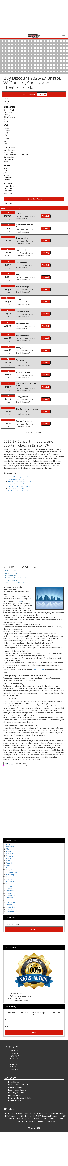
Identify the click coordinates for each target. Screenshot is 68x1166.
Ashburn (9, 860)
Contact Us (14, 1053)
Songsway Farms (11, 580)
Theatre (7, 103)
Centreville (10, 890)
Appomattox (10, 853)
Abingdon (9, 844)
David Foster (8, 159)
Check (8, 900)
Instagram (14, 1055)
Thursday (7, 130)
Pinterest (14, 1069)
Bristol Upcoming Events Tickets (20, 476)
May (5, 168)
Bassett (9, 867)
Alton (8, 849)
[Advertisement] (32, 16)
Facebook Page (39, 669)
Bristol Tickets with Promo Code (20, 481)
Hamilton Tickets (15, 1087)
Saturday (7, 135)
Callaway (9, 886)
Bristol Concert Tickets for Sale (19, 486)
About (7, 1113)
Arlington (9, 856)
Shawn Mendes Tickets (18, 1084)
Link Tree (14, 1063)
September (8, 177)
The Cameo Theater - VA (14, 582)
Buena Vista (10, 881)
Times (6, 138)
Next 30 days (8, 193)
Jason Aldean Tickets (17, 1089)
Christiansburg (11, 909)
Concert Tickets (36, 1121)
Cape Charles (11, 888)
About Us (14, 1050)
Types (6, 98)
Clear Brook (10, 911)
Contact (40, 1113)
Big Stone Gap (11, 872)
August (6, 175)
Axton (8, 865)
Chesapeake (10, 902)
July (5, 173)
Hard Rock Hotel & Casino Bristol (17, 577)
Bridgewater (10, 876)
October (7, 180)
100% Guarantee (56, 1113)
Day (5, 144)
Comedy (7, 114)
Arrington (9, 858)
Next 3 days (8, 188)
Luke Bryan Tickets (16, 1092)
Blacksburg (10, 874)
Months (8, 165)
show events (34, 432)
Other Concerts (9, 117)
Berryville (9, 870)
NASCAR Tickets (15, 1095)
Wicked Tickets (14, 1100)
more (6, 121)
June (5, 170)
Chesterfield (10, 907)
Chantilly (9, 893)
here (20, 601)
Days (6, 125)
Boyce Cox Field (11, 573)
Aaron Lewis (8, 152)
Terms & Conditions (23, 1113)
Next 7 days (8, 191)
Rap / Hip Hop (9, 119)
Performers (9, 147)
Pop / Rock (8, 112)
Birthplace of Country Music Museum (19, 571)
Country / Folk (9, 110)
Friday (6, 132)
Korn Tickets (13, 1081)
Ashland (9, 863)
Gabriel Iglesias (9, 150)
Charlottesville (11, 895)
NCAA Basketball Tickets (46, 1115)
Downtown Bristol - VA (13, 575)
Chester (9, 904)
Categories (9, 107)
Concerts (7, 101)
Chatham (9, 897)
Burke (8, 883)
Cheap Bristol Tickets (16, 488)
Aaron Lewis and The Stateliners (16, 155)
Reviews (51, 1121)
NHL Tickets (33, 1118)
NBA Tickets (25, 1115)
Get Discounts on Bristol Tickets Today (23, 490)
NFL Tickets (10, 1115)
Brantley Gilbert (9, 157)
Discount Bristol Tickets (17, 479)
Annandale (10, 851)
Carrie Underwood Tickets (19, 1097)
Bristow (9, 879)
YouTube (14, 1066)
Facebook (14, 1058)
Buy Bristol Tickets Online (17, 483)
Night (6, 141)
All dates (8, 183)
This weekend (9, 186)
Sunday (6, 128)
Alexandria (10, 846)
